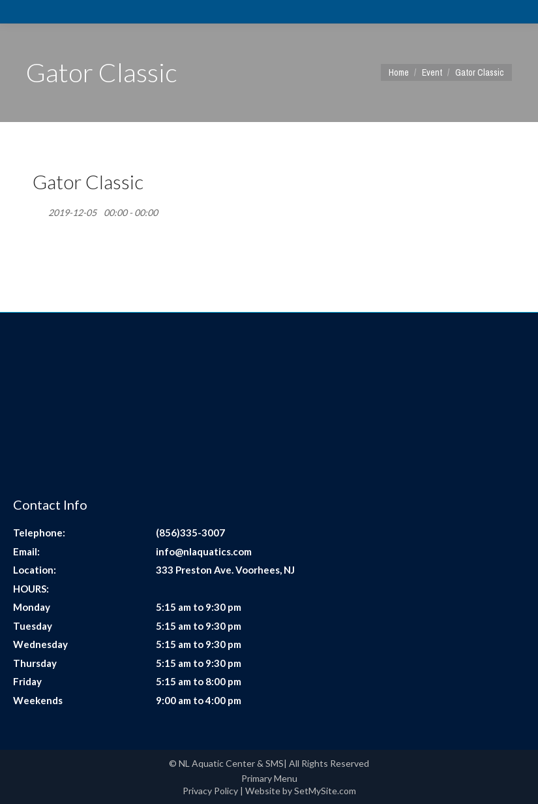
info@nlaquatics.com (204, 551)
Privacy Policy (210, 790)
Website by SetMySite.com (300, 790)
